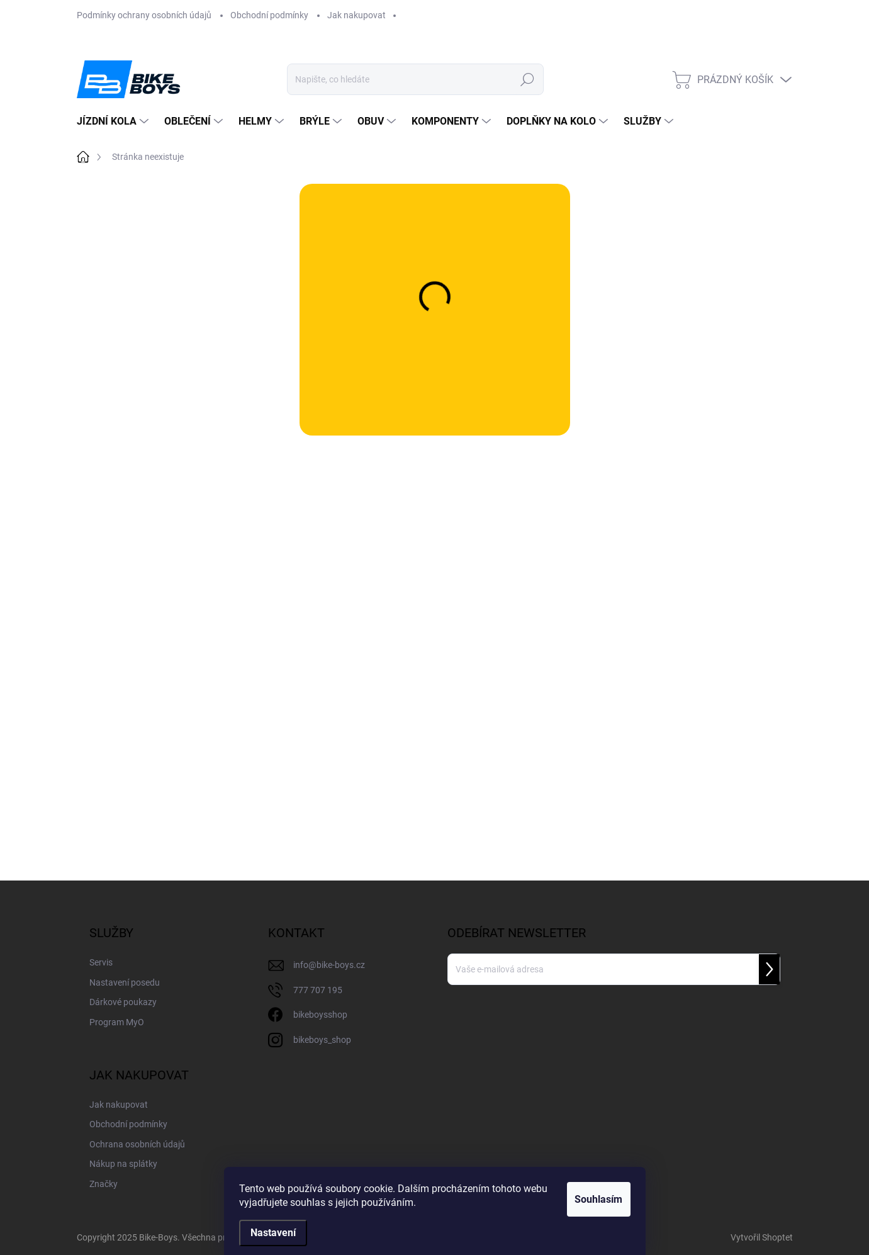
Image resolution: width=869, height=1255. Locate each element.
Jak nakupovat (356, 15)
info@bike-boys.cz (329, 965)
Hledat (528, 79)
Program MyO (116, 1022)
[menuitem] (114, 121)
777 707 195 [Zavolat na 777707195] (317, 990)
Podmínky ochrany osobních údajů (144, 15)
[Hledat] (415, 79)
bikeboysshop (320, 1015)
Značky (103, 1184)
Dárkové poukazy (123, 1002)
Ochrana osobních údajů (137, 1144)
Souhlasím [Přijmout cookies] (591, 1199)
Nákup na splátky (123, 1164)
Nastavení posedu (124, 982)
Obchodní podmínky (269, 15)
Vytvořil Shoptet (762, 1237)
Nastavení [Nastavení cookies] (273, 1233)
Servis (101, 962)
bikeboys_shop (322, 1040)
